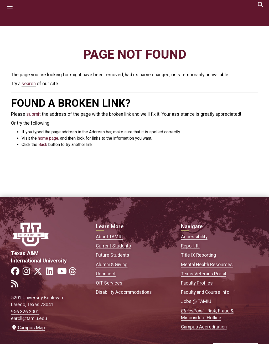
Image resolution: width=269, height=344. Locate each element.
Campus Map (28, 327)
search (29, 83)
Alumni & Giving (111, 264)
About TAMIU (109, 236)
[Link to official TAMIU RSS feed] (16, 285)
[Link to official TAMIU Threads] (74, 272)
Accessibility (194, 236)
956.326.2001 (25, 311)
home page (48, 138)
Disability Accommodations (124, 292)
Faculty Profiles (197, 283)
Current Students (113, 246)
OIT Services (109, 283)
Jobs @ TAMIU (196, 301)
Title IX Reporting (198, 255)
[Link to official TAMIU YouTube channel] (62, 272)
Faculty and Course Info (205, 292)
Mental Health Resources (207, 264)
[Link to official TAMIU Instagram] (28, 272)
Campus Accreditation (204, 327)
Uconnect (106, 273)
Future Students (112, 255)
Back (42, 144)
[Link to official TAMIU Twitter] (39, 272)
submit (33, 114)
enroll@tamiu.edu (29, 318)
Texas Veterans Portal (203, 273)
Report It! (190, 246)
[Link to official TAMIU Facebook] (16, 272)
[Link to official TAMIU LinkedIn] (51, 272)
